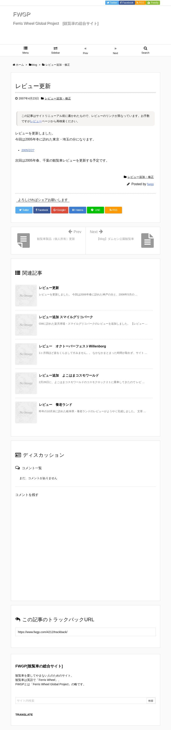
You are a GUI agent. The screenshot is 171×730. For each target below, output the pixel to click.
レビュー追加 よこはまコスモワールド (69, 375)
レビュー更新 (49, 288)
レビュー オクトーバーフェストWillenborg (72, 346)
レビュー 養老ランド (55, 404)
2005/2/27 (27, 150)
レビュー (36, 121)
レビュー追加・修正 (58, 98)
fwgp (150, 184)
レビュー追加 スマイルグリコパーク (66, 317)
